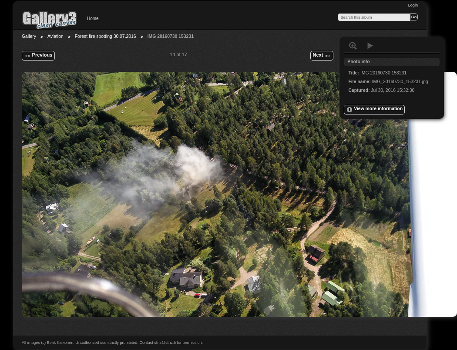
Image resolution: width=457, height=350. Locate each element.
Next (322, 55)
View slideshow (370, 45)
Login (413, 5)
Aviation (55, 36)
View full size (353, 45)
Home (93, 18)
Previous (38, 55)
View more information (374, 109)
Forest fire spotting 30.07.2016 (105, 36)
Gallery (29, 36)
